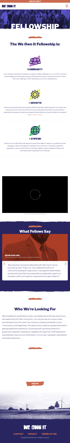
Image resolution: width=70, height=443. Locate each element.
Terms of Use (49, 434)
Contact (18, 434)
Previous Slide (4, 263)
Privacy (32, 434)
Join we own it (35, 1)
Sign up (35, 384)
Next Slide (65, 263)
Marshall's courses (36, 115)
